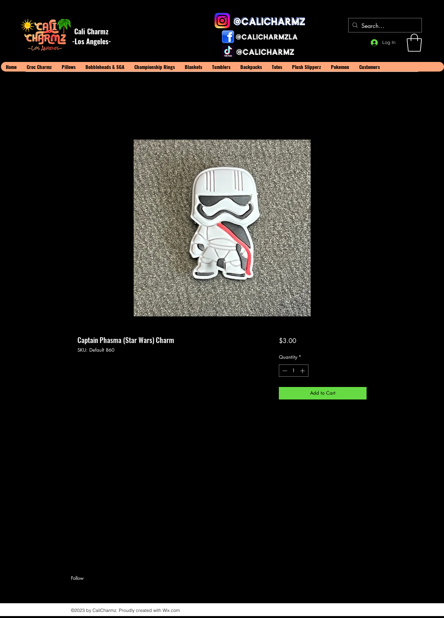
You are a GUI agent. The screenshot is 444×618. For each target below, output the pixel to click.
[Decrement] (284, 371)
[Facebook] (74, 589)
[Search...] (384, 26)
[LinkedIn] (93, 589)
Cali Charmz (91, 31)
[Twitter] (84, 589)
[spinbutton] (293, 371)
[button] (414, 43)
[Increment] (303, 371)
